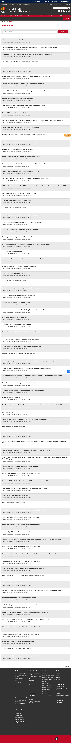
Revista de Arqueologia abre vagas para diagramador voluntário (19, 597)
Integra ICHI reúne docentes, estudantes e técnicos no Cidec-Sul (20, 353)
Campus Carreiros (60, 686)
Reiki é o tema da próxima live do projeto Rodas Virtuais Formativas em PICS (23, 575)
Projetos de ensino (19, 678)
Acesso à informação (37, 1)
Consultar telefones (46, 687)
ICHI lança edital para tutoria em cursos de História (16, 302)
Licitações (38, 15)
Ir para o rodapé (26, 4)
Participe (47, 1)
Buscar (63, 31)
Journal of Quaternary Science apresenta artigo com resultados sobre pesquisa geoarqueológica (29, 361)
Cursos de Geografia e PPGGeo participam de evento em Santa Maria (21, 127)
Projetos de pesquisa (19, 707)
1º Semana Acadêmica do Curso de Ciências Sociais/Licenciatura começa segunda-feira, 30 (27, 54)
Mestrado (17, 686)
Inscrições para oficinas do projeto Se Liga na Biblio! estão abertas (20, 339)
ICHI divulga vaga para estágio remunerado (14, 280)
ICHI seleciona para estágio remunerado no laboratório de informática (21, 331)
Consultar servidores (46, 700)
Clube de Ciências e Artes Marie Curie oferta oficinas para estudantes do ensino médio (26, 91)
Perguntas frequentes (55, 15)
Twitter (57, 675)
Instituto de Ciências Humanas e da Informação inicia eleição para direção (22, 346)
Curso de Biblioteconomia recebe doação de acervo (16, 112)
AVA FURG (68, 15)
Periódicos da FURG (19, 713)
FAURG (44, 704)
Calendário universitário (47, 673)
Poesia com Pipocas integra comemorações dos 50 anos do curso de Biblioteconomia (25, 419)
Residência (17, 688)
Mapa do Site (56, 4)
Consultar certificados (47, 689)
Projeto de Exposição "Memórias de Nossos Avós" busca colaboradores (22, 532)
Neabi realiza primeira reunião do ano (12, 397)
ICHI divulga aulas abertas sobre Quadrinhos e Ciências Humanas (20, 215)
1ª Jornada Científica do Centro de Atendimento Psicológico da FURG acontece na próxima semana (29, 47)
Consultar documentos (47, 691)
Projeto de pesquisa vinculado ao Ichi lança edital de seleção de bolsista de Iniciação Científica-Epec (30, 553)
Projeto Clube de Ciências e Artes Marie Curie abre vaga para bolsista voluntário (24, 510)
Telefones (34, 15)
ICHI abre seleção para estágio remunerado (14, 207)
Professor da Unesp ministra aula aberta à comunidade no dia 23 (20, 466)
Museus (30, 682)
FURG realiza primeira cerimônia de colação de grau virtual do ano (20, 171)
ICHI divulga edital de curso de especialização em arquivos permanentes (22, 222)
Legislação (54, 1)
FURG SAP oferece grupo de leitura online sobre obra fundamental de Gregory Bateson (26, 178)
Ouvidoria (43, 15)
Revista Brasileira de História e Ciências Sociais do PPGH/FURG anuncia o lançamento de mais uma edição (31, 590)
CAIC (30, 678)
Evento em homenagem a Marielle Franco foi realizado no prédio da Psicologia (23, 164)
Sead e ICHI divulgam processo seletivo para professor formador (20, 605)
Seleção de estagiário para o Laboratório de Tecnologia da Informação (21, 626)
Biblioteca (21, 15)
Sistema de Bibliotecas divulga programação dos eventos (18, 641)
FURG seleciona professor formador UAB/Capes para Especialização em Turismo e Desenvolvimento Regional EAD (34, 185)
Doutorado (17, 684)
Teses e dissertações (19, 717)
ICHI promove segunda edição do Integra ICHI (14, 317)
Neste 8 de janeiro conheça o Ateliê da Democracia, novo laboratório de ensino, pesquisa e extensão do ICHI (32, 404)
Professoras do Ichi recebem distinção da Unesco (15, 495)
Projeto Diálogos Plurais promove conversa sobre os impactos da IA (21, 561)
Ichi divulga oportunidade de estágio (12, 251)
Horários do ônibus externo (48, 675)
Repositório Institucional (20, 711)
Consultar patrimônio (46, 695)
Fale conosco (63, 15)
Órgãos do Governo (65, 1)
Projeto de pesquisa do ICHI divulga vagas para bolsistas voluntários (21, 546)
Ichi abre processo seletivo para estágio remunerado (16, 200)
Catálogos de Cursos (19, 693)
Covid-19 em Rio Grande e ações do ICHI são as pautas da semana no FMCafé (23, 105)
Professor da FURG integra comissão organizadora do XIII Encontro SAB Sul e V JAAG (26, 450)
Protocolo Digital (13, 15)
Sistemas (25, 15)
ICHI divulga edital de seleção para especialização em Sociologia (20, 229)
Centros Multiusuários (19, 719)
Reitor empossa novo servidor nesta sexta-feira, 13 (16, 583)
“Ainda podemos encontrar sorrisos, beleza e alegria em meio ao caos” (21, 39)
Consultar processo (46, 697)
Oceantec (17, 726)
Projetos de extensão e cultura (35, 676)
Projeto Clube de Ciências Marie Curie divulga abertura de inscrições (21, 517)
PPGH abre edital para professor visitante (13, 426)
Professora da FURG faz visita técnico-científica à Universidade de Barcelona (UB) (24, 488)
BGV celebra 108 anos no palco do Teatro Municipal (16, 69)
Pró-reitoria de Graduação (20, 673)
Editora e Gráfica (32, 686)
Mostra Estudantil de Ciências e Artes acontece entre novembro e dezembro (23, 390)
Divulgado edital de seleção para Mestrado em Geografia (17, 149)
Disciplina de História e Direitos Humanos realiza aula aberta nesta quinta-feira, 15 (24, 134)
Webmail (29, 15)
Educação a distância (19, 691)
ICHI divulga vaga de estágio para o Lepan (13, 273)
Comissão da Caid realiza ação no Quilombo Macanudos (17, 98)
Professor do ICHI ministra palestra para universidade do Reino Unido (21, 473)
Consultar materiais (46, 693)
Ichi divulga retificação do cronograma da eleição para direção (19, 266)
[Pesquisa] (68, 8)
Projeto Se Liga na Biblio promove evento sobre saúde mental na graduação (23, 568)
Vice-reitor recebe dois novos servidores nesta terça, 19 (17, 656)
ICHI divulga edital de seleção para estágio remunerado (17, 237)
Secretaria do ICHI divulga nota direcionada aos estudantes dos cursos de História (25, 612)
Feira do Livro (31, 680)
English (63, 4)
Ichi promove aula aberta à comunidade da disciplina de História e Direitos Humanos (25, 310)
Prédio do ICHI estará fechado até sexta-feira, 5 (15, 434)
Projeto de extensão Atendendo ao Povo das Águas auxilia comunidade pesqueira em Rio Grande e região (31, 539)
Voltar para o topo (67, 666)
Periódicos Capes (18, 715)
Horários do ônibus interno (47, 677)
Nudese (30, 688)
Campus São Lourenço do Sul (62, 695)
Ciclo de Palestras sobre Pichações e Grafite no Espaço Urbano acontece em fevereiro (26, 76)
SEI (17, 15)
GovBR (3, 1)
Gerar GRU (44, 702)
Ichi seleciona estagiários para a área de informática (16, 324)
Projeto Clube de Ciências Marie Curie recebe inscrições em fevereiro (21, 524)
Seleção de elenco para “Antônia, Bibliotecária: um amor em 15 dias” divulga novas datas (27, 619)
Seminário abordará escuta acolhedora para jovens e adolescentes (20, 634)
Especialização (18, 682)
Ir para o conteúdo (4, 4)
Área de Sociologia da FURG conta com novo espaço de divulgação (20, 61)
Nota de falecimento (7, 412)
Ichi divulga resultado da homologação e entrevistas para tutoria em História (23, 258)
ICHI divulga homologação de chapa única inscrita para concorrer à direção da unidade (26, 244)
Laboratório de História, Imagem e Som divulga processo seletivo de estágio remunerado (26, 368)
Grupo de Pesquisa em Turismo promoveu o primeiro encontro (19, 193)
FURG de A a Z (59, 702)
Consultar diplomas (46, 683)
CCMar (30, 684)
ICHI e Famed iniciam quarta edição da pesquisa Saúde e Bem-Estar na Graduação (25, 288)
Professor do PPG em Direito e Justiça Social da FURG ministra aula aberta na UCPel (25, 480)
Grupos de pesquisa (19, 709)
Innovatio (17, 724)
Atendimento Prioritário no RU (48, 679)
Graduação (17, 680)
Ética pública (48, 15)
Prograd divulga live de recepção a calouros (14, 502)
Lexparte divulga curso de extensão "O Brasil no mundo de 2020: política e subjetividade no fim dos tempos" (32, 375)
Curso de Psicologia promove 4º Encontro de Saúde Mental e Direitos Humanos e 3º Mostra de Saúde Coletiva (32, 120)
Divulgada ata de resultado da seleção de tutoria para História (19, 142)
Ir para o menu (12, 4)
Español (68, 4)
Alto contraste (48, 4)
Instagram (58, 677)
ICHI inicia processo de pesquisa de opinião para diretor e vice (19, 295)
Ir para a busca (19, 4)
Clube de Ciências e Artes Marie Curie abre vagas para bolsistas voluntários (23, 83)
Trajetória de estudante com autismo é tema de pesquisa (17, 648)
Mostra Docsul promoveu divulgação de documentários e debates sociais (22, 383)
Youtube (58, 679)
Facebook (58, 673)
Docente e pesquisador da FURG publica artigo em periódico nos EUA (21, 156)
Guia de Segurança (46, 685)
